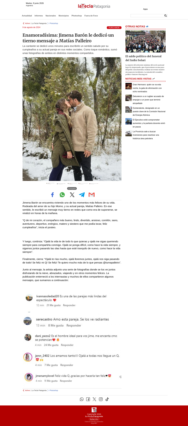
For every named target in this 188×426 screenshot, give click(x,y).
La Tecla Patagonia (39, 23)
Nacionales (51, 16)
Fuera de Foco (91, 16)
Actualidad (27, 16)
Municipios (64, 16)
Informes (39, 16)
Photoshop (77, 16)
